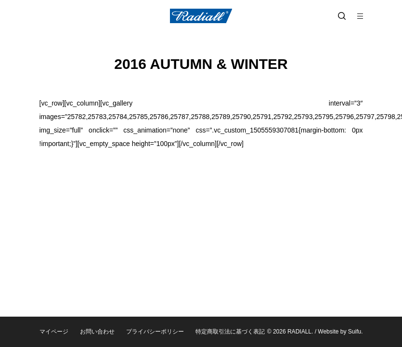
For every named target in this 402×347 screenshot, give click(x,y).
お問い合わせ (97, 331)
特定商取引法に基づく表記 (230, 331)
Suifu (354, 331)
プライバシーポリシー (155, 331)
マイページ (53, 331)
